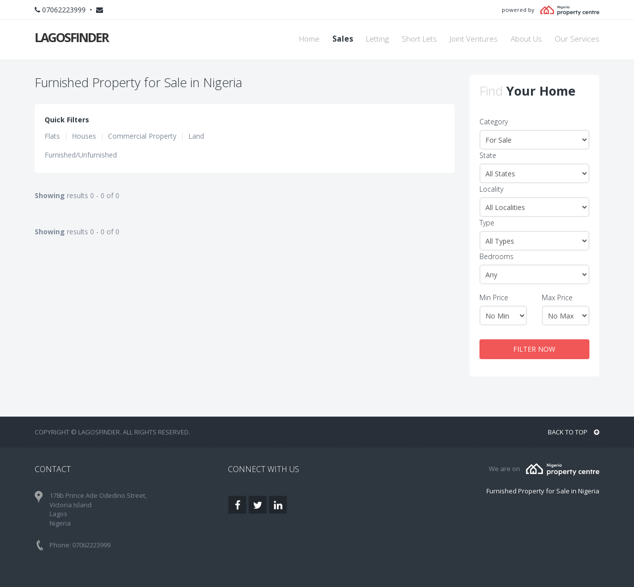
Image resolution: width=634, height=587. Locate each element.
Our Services (577, 39)
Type (486, 222)
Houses (84, 136)
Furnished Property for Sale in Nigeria (542, 490)
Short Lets (419, 39)
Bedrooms (496, 256)
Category (493, 121)
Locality (491, 189)
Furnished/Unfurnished (81, 155)
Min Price (493, 297)
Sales (342, 39)
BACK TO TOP (573, 431)
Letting (377, 39)
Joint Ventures (474, 39)
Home (309, 39)
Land (196, 136)
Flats (52, 136)
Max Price (557, 297)
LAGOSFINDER (71, 37)
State (487, 155)
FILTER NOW (534, 349)
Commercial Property (142, 136)
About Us (526, 39)
